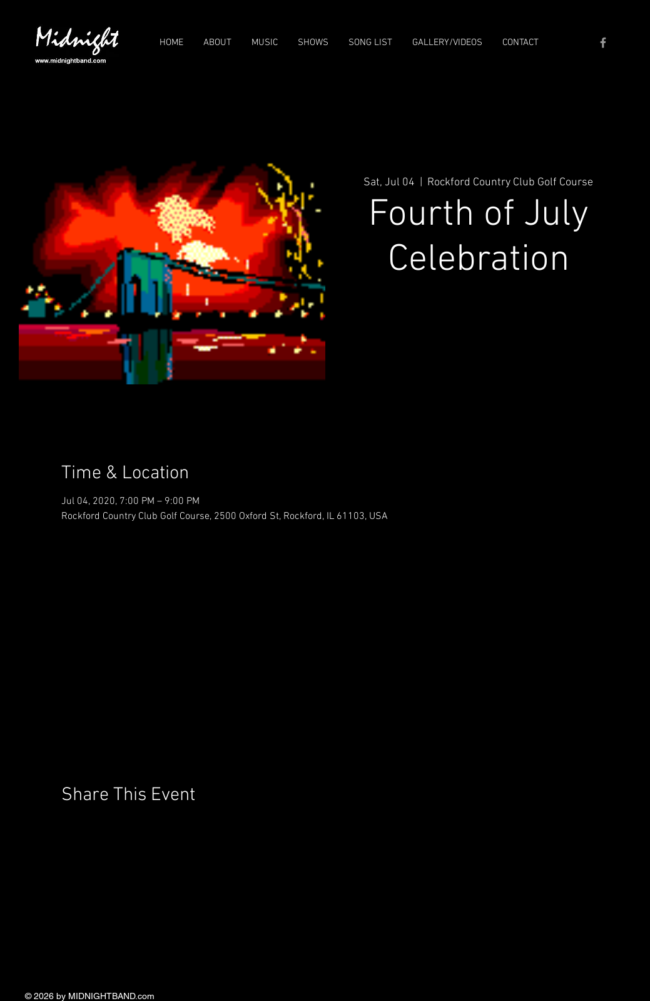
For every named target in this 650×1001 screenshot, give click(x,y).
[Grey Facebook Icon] (603, 42)
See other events (478, 345)
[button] (217, 42)
